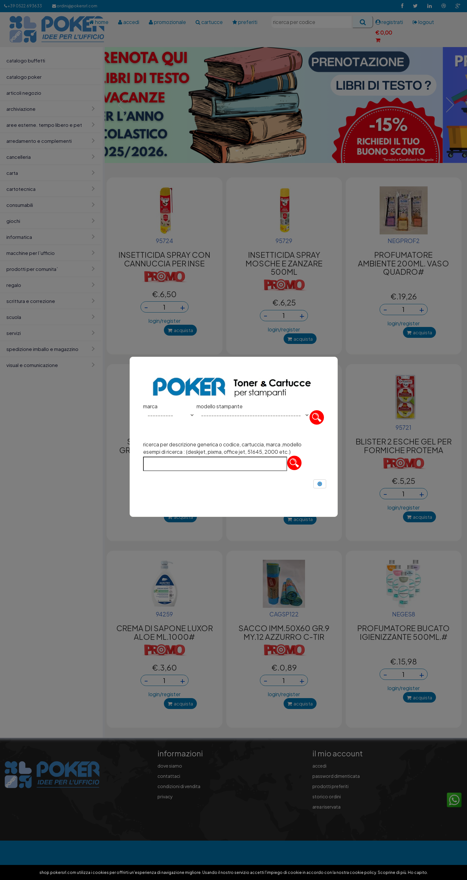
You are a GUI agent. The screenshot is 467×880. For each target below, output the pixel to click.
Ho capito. (418, 872)
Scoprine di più (392, 872)
